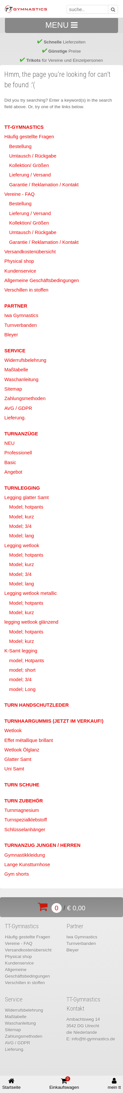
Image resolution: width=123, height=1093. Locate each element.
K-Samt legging (20, 650)
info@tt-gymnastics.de (93, 1038)
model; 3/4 (20, 679)
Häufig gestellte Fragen (29, 136)
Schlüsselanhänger (24, 829)
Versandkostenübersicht (29, 251)
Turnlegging (22, 488)
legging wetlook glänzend (31, 622)
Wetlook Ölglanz (21, 749)
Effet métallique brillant (28, 740)
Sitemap (13, 389)
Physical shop (19, 261)
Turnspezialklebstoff (25, 819)
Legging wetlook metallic (30, 593)
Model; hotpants (26, 507)
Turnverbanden (20, 325)
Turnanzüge (21, 433)
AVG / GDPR (18, 408)
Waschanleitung (21, 379)
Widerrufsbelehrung (25, 360)
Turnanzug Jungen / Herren (42, 845)
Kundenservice (20, 271)
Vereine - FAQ (19, 194)
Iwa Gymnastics (21, 315)
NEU (9, 443)
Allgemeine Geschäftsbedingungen (41, 280)
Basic (10, 462)
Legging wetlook (21, 545)
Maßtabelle (16, 369)
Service (14, 350)
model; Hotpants (26, 660)
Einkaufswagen (64, 1083)
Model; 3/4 (20, 526)
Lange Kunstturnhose (27, 864)
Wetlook (13, 730)
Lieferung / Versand (30, 174)
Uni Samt (14, 768)
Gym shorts (16, 874)
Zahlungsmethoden (24, 398)
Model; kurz (21, 516)
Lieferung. (15, 417)
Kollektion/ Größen (29, 165)
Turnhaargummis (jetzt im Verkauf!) (53, 721)
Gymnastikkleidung (24, 855)
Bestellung (20, 146)
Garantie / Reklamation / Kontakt (44, 184)
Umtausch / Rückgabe (32, 156)
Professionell (18, 452)
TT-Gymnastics (24, 127)
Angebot (13, 472)
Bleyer (11, 334)
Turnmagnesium (21, 810)
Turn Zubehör (23, 800)
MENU (61, 25)
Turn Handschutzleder (36, 705)
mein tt (114, 1084)
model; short (22, 670)
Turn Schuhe (21, 784)
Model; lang (21, 535)
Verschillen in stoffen (26, 290)
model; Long (22, 689)
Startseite (11, 1084)
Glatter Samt (17, 759)
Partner (15, 306)
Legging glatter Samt (26, 497)
